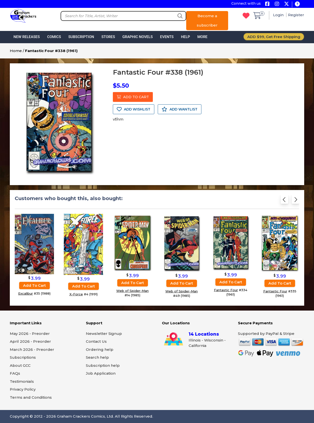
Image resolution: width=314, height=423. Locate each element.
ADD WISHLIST (133, 109)
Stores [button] (108, 37)
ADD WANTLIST (179, 109)
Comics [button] (54, 37)
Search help (97, 357)
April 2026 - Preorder (30, 341)
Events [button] (166, 37)
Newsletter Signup (104, 333)
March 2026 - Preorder (32, 349)
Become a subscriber (207, 20)
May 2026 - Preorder (30, 333)
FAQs (15, 373)
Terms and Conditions (31, 397)
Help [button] (185, 37)
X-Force (76, 294)
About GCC (20, 365)
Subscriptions (23, 357)
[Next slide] (295, 200)
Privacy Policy (23, 389)
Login (279, 15)
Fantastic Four (226, 290)
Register (296, 15)
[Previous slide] (284, 200)
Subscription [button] (81, 37)
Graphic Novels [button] (137, 37)
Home (16, 50)
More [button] (202, 37)
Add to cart (34, 285)
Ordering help (99, 349)
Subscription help (103, 365)
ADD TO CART (133, 97)
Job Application (101, 373)
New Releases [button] (26, 37)
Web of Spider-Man (132, 291)
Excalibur (25, 293)
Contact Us (96, 341)
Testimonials (22, 381)
